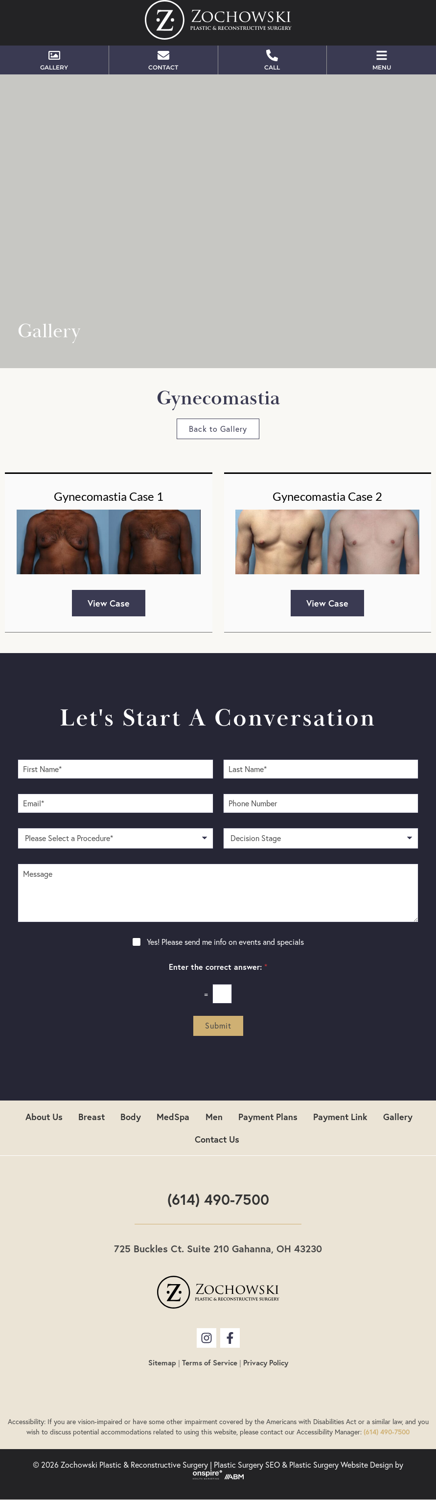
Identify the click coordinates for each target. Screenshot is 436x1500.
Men (214, 1117)
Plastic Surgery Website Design (341, 1465)
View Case (109, 603)
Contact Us (217, 1139)
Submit (218, 1026)
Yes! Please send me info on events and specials (225, 942)
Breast (92, 1117)
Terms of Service (209, 1362)
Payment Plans (268, 1117)
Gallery (398, 1117)
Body (131, 1117)
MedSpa (173, 1117)
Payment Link (340, 1117)
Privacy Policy (265, 1362)
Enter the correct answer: (218, 967)
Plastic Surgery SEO (247, 1465)
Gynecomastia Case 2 (327, 496)
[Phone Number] (321, 803)
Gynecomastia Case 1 (108, 496)
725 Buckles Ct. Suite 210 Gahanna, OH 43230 (218, 1248)
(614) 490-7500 (218, 1199)
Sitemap (162, 1362)
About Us (44, 1117)
